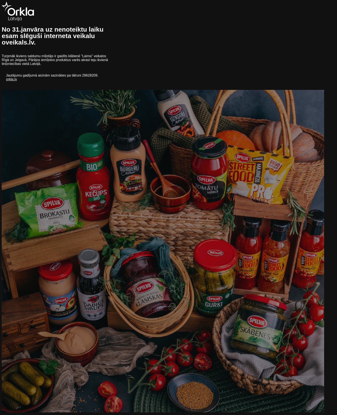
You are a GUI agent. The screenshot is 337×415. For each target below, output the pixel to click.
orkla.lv (11, 79)
